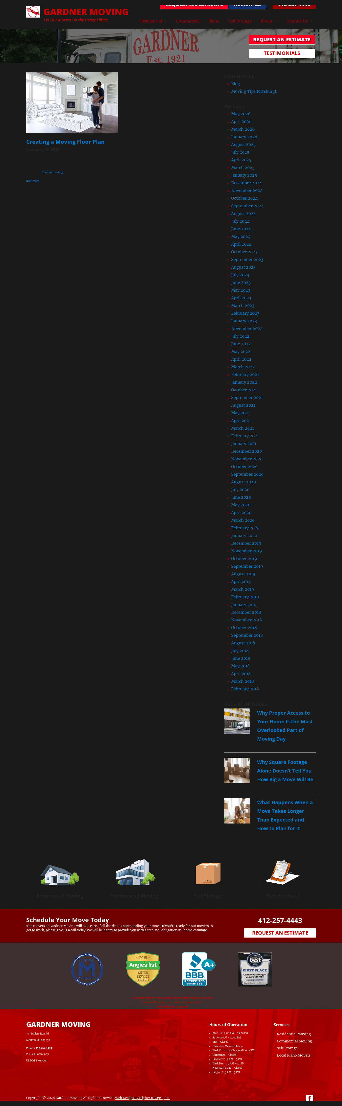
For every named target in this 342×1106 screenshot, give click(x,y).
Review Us (247, 4)
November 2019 (246, 550)
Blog (235, 83)
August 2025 (243, 144)
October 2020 (244, 466)
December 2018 (246, 612)
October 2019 (244, 558)
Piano (214, 20)
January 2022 (244, 382)
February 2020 (245, 527)
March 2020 (243, 520)
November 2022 (247, 328)
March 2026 (243, 129)
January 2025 (244, 175)
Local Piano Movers (294, 1055)
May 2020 (240, 504)
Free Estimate (282, 895)
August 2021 (243, 405)
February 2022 (245, 374)
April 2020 (241, 512)
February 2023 (245, 313)
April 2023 (241, 297)
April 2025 (241, 159)
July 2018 (240, 650)
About (266, 20)
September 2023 (247, 259)
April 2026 (241, 121)
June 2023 (241, 282)
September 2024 (247, 205)
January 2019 (244, 604)
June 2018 (240, 658)
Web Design (124, 1098)
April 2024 (241, 244)
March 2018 (242, 681)
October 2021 (244, 389)
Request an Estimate (280, 932)
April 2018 (241, 673)
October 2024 (244, 198)
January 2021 (243, 443)
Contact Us (297, 20)
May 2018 (240, 665)
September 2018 (247, 635)
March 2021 (242, 428)
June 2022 (241, 343)
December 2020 (246, 451)
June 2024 (241, 228)
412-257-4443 (294, 4)
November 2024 (247, 190)
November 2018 (246, 619)
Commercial (188, 20)
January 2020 (244, 535)
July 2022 (240, 336)
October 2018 (244, 627)
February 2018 (245, 688)
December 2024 (246, 182)
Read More (32, 181)
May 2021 (240, 412)
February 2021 (245, 435)
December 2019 (246, 543)
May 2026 (241, 113)
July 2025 (240, 152)
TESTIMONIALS (282, 53)
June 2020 (241, 497)
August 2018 (243, 642)
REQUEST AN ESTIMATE (194, 4)
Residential (151, 20)
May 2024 (240, 236)
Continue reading (52, 172)
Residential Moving (59, 895)
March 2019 (242, 589)
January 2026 (244, 136)
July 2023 (240, 274)
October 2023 (244, 251)
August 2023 (243, 267)
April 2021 (241, 420)
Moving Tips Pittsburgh (254, 91)
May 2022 (240, 351)
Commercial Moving (134, 895)
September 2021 (247, 397)
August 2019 (243, 573)
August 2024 (243, 213)
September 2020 (247, 474)
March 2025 (243, 167)
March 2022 (243, 366)
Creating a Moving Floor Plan (65, 141)
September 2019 (247, 566)
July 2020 (240, 489)
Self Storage (240, 20)
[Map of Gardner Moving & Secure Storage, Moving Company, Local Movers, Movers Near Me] (146, 1039)
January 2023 (244, 320)
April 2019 (241, 581)
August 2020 (243, 481)
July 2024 (240, 221)
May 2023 (240, 290)
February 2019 (245, 596)
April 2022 (241, 359)
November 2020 (247, 458)
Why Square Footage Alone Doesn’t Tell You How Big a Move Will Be (285, 771)
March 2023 (242, 305)
